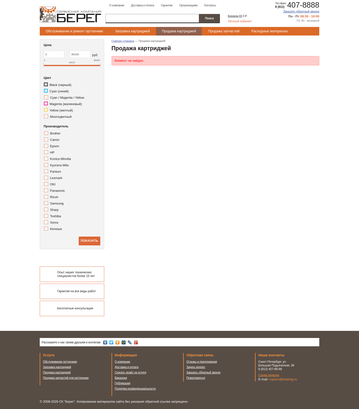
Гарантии (166, 5)
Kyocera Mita (59, 165)
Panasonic (57, 190)
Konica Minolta (60, 159)
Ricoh (54, 197)
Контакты (210, 5)
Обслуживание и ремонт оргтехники (74, 31)
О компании (116, 5)
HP (52, 152)
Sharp (54, 210)
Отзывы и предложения (201, 361)
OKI (52, 184)
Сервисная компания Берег (70, 14)
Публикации (122, 383)
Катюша (56, 229)
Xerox (54, 222)
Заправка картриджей (132, 31)
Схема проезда (268, 375)
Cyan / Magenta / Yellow (67, 97)
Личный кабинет (240, 21)
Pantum (55, 171)
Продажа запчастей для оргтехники (66, 378)
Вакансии (121, 378)
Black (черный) (60, 85)
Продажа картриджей (179, 31)
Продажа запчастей (223, 31)
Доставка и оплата (142, 5)
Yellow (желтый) (61, 110)
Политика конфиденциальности (135, 388)
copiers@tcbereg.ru (283, 379)
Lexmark (56, 178)
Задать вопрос (195, 367)
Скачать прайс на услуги (130, 372)
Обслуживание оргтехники (60, 361)
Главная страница (123, 40)
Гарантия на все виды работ (76, 291)
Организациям (188, 5)
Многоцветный (61, 117)
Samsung (57, 203)
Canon (54, 140)
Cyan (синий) (59, 91)
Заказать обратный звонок (301, 11)
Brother (55, 133)
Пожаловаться (195, 378)
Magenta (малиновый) (66, 104)
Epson (54, 146)
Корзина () (235, 15)
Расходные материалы (269, 31)
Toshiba (55, 216)
